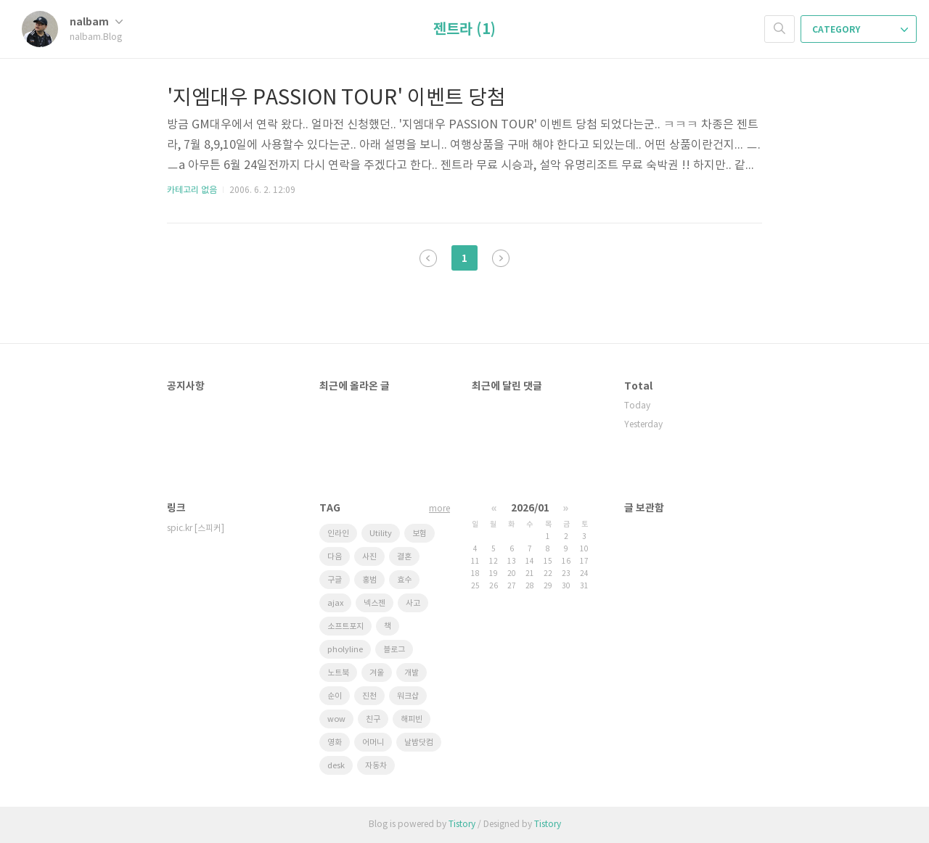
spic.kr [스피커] (195, 528)
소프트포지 (345, 626)
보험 (419, 533)
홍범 (369, 580)
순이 (334, 696)
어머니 (373, 742)
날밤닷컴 (418, 742)
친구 (373, 719)
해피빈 (411, 719)
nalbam (96, 22)
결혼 (404, 557)
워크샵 (408, 696)
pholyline (345, 649)
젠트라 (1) (464, 29)
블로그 (394, 649)
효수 (404, 580)
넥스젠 (374, 603)
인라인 (338, 533)
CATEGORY (860, 30)
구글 (334, 580)
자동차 (376, 765)
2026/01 (530, 508)
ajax (335, 603)
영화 (334, 742)
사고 (413, 603)
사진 (369, 557)
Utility (380, 533)
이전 (428, 258)
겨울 (376, 673)
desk (336, 765)
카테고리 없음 (192, 190)
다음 (500, 258)
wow (336, 719)
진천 (369, 696)
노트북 (338, 673)
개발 (411, 673)
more (439, 509)
